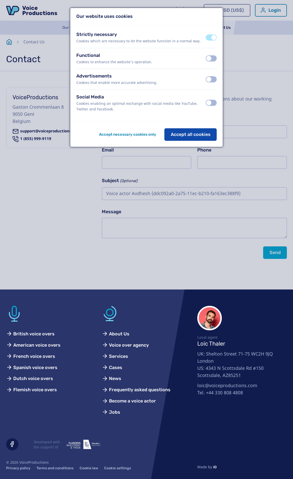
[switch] (211, 37)
